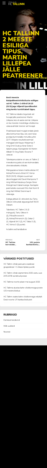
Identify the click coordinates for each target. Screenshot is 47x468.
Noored (7, 332)
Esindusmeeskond (12, 320)
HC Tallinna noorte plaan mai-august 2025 (22, 282)
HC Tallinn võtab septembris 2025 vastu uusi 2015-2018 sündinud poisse (23, 274)
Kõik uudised (9, 326)
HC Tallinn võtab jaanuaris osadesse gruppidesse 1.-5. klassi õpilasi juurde (19, 265)
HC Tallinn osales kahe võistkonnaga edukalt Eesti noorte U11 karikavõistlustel (23, 298)
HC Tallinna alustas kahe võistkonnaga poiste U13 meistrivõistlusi (23, 289)
